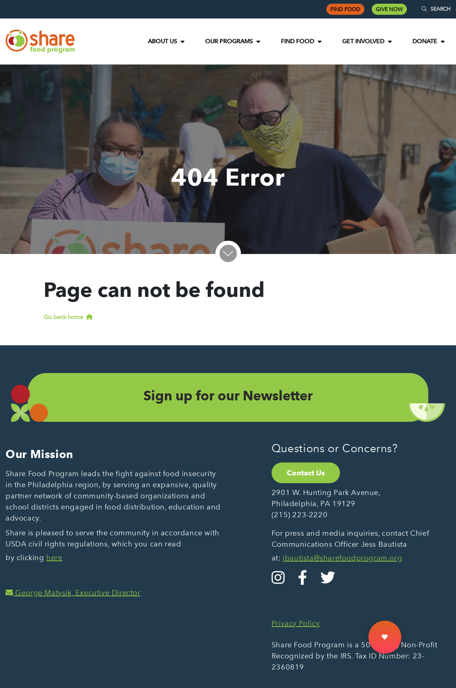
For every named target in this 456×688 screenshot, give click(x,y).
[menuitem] (166, 41)
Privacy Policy (296, 623)
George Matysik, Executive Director (73, 592)
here (54, 557)
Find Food (345, 9)
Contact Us (306, 472)
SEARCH (436, 9)
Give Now (389, 9)
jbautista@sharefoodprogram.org (342, 557)
